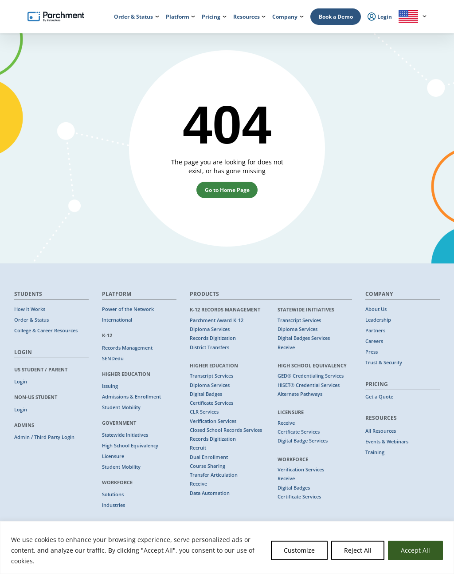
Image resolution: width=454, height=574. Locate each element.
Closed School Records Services (226, 430)
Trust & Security (383, 362)
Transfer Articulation (214, 475)
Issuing (110, 386)
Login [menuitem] (380, 17)
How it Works (29, 309)
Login (20, 382)
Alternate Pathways (300, 394)
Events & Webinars (386, 441)
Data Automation (210, 493)
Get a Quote (379, 397)
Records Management (127, 348)
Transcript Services (211, 376)
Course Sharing (207, 466)
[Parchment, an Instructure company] (55, 16)
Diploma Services (210, 329)
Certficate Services (299, 432)
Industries (113, 505)
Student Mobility (121, 407)
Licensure (113, 456)
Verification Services (213, 421)
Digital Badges (206, 394)
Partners (375, 330)
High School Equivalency (130, 445)
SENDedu (113, 358)
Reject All (358, 550)
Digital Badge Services (303, 441)
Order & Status (31, 320)
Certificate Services (211, 403)
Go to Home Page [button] (227, 190)
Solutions (113, 494)
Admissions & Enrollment (131, 397)
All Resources (380, 431)
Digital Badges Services (304, 338)
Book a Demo (336, 16)
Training (374, 452)
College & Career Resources (46, 330)
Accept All (415, 550)
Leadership (378, 320)
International (117, 320)
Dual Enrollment (209, 457)
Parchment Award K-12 (216, 320)
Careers (374, 341)
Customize (299, 550)
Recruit (198, 448)
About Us (376, 309)
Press (371, 352)
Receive (198, 484)
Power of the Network (128, 309)
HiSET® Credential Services (309, 385)
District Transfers (209, 347)
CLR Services (204, 412)
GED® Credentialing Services (311, 376)
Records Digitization (213, 338)
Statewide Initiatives (125, 435)
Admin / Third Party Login (44, 437)
